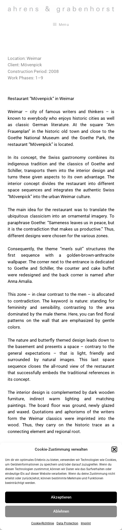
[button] (114, 449)
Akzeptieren (61, 497)
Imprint (86, 523)
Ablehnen (61, 511)
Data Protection (67, 523)
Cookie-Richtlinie (42, 523)
